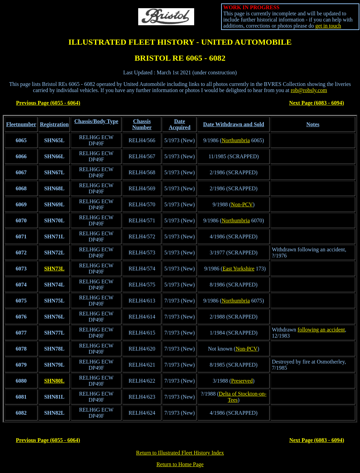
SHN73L (54, 268)
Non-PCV (242, 204)
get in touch (328, 26)
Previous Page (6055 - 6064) (48, 103)
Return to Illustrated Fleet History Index (180, 453)
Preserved (242, 381)
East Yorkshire (238, 268)
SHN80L (54, 381)
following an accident (321, 329)
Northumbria (236, 140)
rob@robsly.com (309, 90)
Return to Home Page (179, 464)
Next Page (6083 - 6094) (316, 103)
